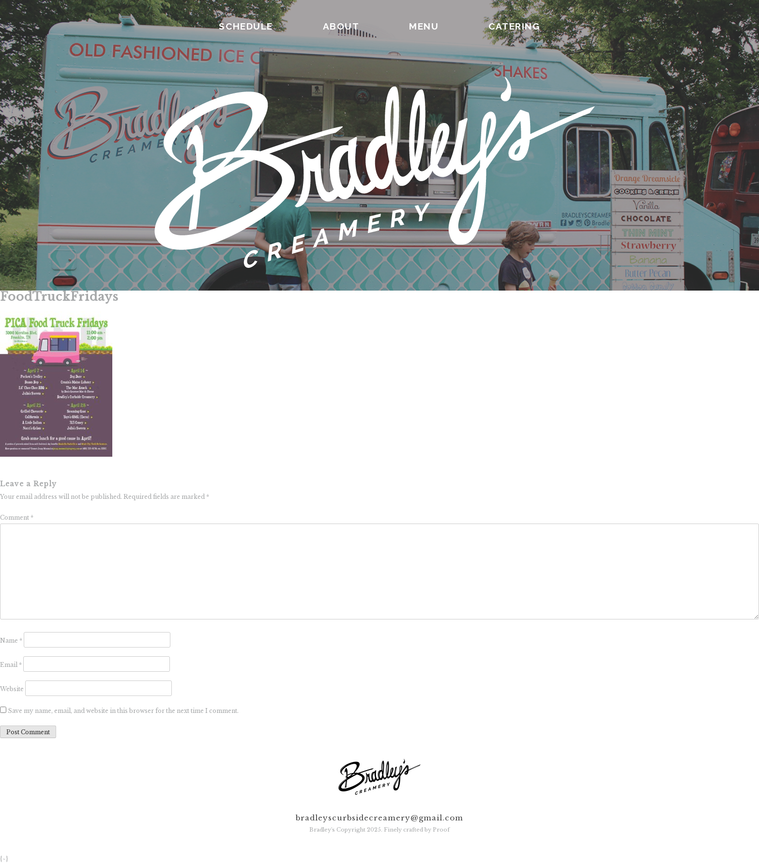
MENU (424, 26)
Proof (441, 829)
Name (11, 640)
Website (12, 689)
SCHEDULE (246, 26)
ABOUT (341, 26)
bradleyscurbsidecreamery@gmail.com (379, 817)
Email (11, 664)
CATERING (514, 26)
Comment (16, 517)
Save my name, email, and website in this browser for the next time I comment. (123, 710)
